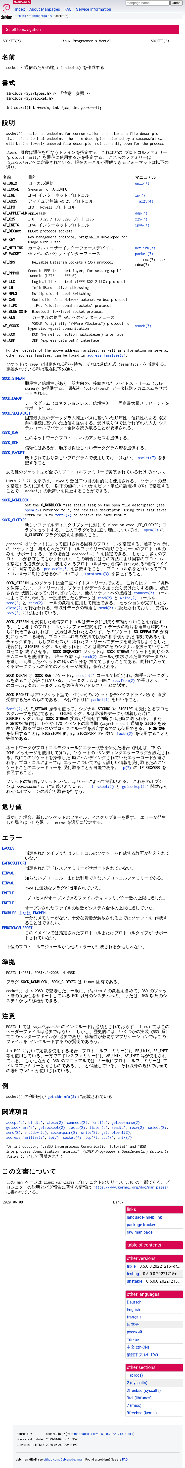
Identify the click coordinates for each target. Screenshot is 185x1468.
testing (21, 16)
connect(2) (144, 593)
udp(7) (107, 1137)
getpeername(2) (126, 1122)
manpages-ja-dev (40, 16)
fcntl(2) (63, 515)
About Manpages (44, 9)
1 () (135, 1375)
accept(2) (15, 1122)
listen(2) (98, 1127)
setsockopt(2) (101, 786)
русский (134, 1332)
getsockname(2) (20, 1127)
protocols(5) (56, 569)
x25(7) (141, 219)
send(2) (13, 603)
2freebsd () (144, 1390)
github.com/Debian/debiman (64, 1459)
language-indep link (144, 1217)
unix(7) (142, 183)
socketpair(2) (64, 1132)
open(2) (32, 510)
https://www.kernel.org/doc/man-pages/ (131, 1187)
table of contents (144, 1245)
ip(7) (140, 195)
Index (20, 9)
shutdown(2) (35, 1132)
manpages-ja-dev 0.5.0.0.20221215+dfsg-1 (104, 1434)
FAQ (68, 9)
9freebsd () (142, 1413)
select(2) (157, 1127)
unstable (134, 1281)
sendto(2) (85, 675)
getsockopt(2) (135, 786)
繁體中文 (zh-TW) (142, 1354)
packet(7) (144, 254)
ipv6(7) (142, 225)
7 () (134, 1405)
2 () (137, 1382)
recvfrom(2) (124, 680)
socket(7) (72, 1137)
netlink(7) (145, 248)
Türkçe (133, 1339)
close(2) (14, 608)
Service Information (93, 9)
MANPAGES (22, 1)
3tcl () (139, 1398)
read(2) (105, 598)
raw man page (139, 1232)
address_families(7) (106, 355)
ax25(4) (146, 201)
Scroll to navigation (23, 29)
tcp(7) (91, 1137)
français (134, 1317)
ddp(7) (141, 213)
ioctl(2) (125, 733)
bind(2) (35, 1122)
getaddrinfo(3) (62, 1096)
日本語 (133, 1324)
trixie (131, 1266)
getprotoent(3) (95, 574)
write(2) (128, 598)
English (133, 1309)
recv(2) (36, 603)
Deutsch (134, 1302)
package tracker (141, 1224)
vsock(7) (143, 326)
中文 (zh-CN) (138, 1347)
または (23, 913)
